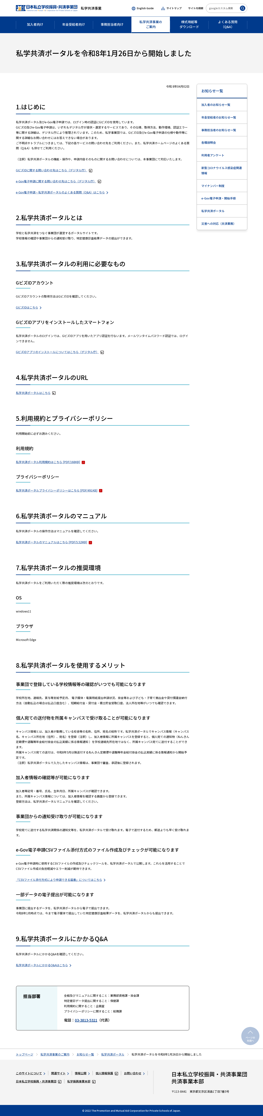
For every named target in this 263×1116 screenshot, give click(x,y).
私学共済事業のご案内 (54, 1054)
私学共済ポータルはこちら (36, 393)
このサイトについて (30, 1073)
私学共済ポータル (212, 211)
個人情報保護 (107, 1073)
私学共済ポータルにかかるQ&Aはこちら (43, 965)
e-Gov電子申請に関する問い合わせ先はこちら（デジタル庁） (58, 181)
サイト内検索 (195, 8)
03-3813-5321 (86, 1020)
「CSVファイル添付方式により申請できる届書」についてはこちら (60, 879)
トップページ (24, 1054)
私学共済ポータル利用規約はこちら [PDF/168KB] (50, 462)
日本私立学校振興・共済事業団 (38, 1081)
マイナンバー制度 (212, 186)
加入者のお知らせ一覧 (215, 104)
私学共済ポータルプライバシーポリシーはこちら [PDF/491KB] (59, 490)
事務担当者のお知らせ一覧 (218, 130)
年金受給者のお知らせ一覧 (218, 117)
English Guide (143, 8)
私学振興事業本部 (81, 1081)
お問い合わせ (134, 1073)
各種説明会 (208, 142)
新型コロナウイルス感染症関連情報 (221, 170)
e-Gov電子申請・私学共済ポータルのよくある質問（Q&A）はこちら (62, 192)
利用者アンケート (212, 155)
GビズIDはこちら (28, 307)
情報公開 (82, 1073)
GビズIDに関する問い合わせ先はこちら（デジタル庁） (54, 170)
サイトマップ (171, 8)
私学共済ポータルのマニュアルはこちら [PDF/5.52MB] (54, 542)
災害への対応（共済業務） (218, 223)
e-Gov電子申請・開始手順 (218, 198)
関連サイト (60, 1073)
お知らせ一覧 (212, 90)
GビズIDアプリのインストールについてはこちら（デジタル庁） (60, 352)
